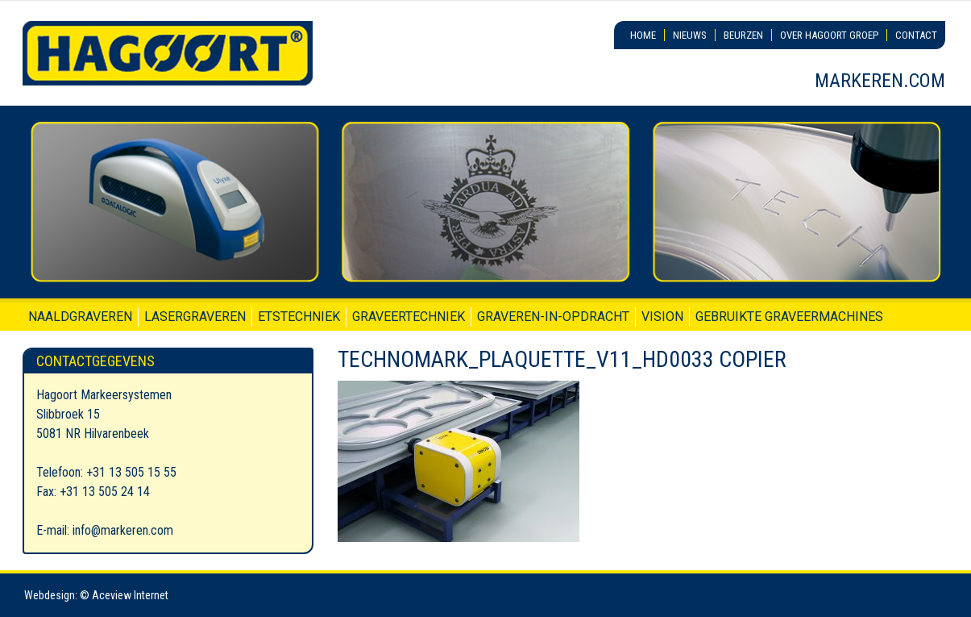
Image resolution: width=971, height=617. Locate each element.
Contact (916, 35)
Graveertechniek (408, 316)
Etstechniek (299, 316)
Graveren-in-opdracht (553, 316)
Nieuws (690, 35)
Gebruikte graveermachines (789, 316)
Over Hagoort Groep (829, 35)
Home (643, 35)
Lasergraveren (195, 316)
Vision (662, 316)
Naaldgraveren (80, 316)
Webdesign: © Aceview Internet (96, 595)
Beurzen (743, 35)
